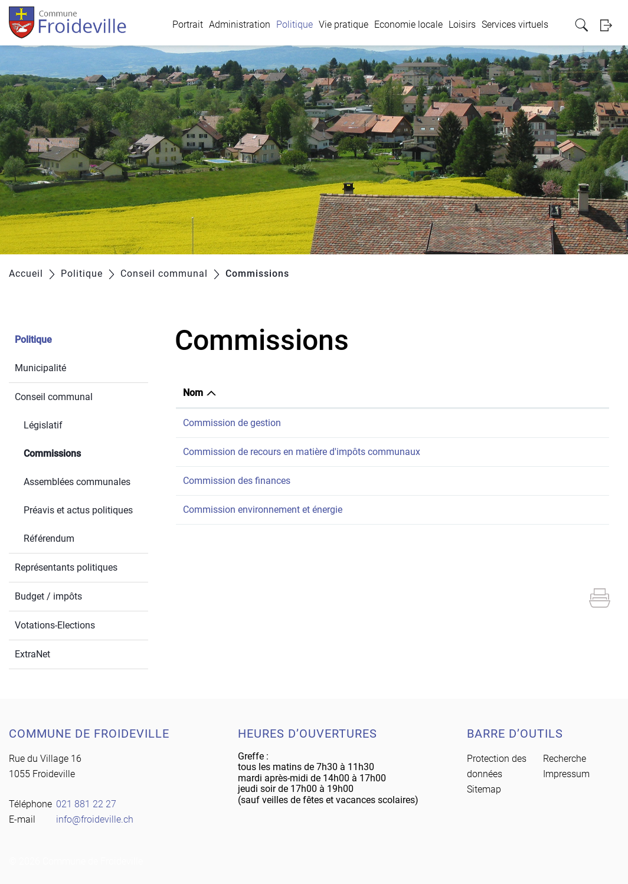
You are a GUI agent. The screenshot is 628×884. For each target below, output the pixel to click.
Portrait (187, 24)
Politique (294, 24)
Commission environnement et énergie (262, 509)
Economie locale (408, 24)
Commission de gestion (232, 422)
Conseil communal (54, 396)
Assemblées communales (77, 481)
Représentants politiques (66, 567)
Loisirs (462, 24)
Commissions (80, 452)
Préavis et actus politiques (78, 510)
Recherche (564, 758)
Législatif (43, 425)
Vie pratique (343, 24)
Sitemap (484, 789)
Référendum (49, 538)
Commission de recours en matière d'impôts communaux (301, 451)
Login (609, 25)
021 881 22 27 (86, 804)
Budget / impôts (48, 596)
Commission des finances (236, 480)
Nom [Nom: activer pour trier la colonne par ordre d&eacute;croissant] (193, 392)
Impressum (566, 774)
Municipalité (40, 368)
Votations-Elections (55, 625)
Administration (239, 24)
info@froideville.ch (94, 819)
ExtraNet (32, 654)
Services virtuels (515, 24)
